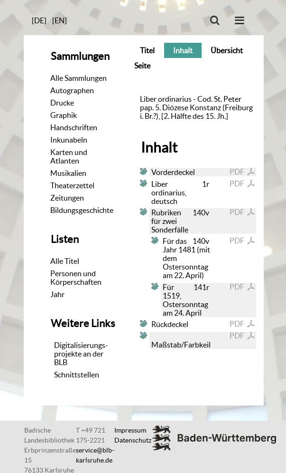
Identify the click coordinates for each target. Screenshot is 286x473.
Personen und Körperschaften (75, 277)
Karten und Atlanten (68, 156)
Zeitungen (67, 197)
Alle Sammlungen (78, 78)
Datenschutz (132, 440)
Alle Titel (64, 261)
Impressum (130, 430)
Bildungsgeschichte (81, 210)
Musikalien (68, 173)
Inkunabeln (68, 139)
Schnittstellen (76, 374)
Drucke (62, 102)
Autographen (72, 90)
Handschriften (73, 127)
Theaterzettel (72, 185)
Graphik (63, 115)
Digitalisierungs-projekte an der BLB (81, 354)
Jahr (57, 294)
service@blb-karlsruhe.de (95, 455)
